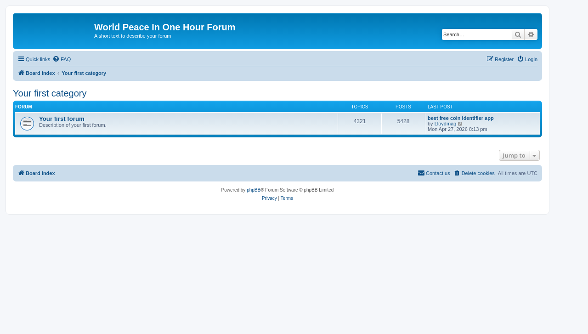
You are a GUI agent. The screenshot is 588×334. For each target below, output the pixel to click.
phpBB (253, 189)
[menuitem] (61, 59)
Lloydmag (446, 123)
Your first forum (62, 118)
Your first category (49, 93)
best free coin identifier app (461, 118)
